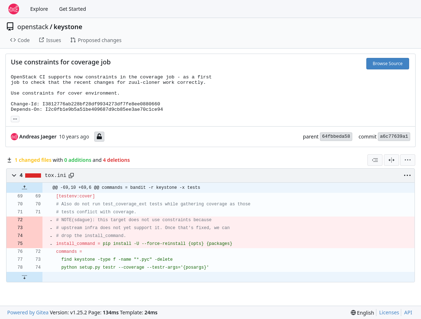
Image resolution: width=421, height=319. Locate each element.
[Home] (14, 9)
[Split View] (391, 160)
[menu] (407, 160)
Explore (39, 8)
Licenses (389, 312)
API (408, 312)
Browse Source (388, 63)
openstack (33, 26)
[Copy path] (71, 175)
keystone (68, 26)
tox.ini (56, 175)
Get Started (72, 8)
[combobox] (374, 160)
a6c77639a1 (394, 136)
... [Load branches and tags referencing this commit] (15, 118)
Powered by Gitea (28, 312)
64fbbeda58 (336, 136)
